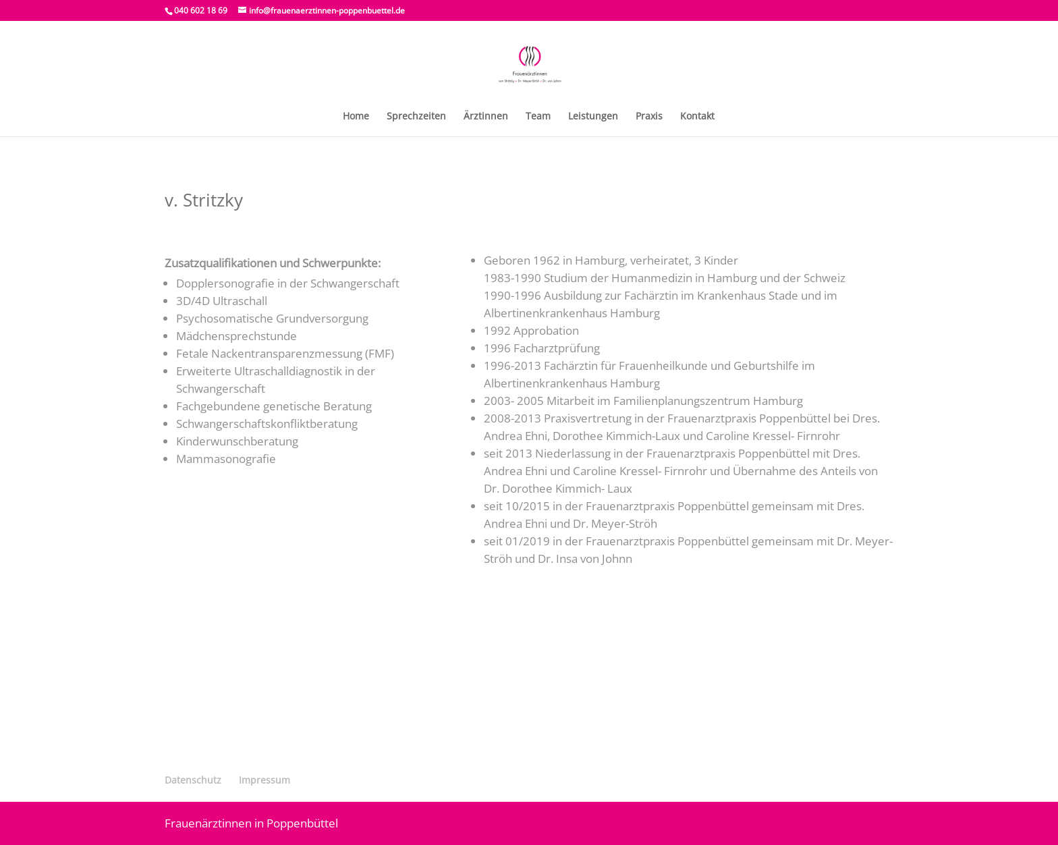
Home (356, 116)
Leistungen (593, 116)
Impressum (264, 779)
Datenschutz (193, 779)
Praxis (649, 116)
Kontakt (697, 116)
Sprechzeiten (416, 116)
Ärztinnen (486, 116)
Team (538, 116)
